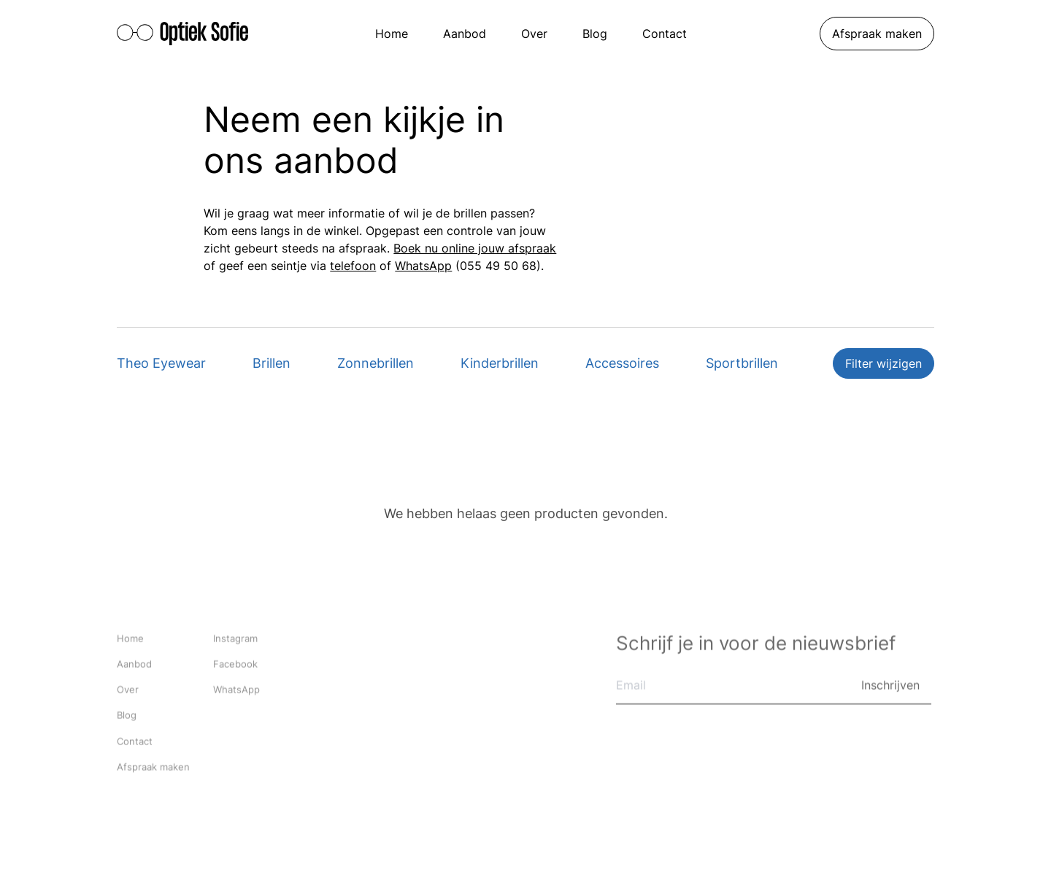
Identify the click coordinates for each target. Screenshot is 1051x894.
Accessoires (622, 363)
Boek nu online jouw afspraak (474, 248)
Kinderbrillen (500, 363)
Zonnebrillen (375, 363)
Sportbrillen (742, 363)
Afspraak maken (877, 33)
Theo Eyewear (161, 363)
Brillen (271, 363)
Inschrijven (890, 686)
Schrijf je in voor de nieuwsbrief (756, 644)
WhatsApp (423, 265)
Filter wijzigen (883, 363)
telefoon (353, 265)
